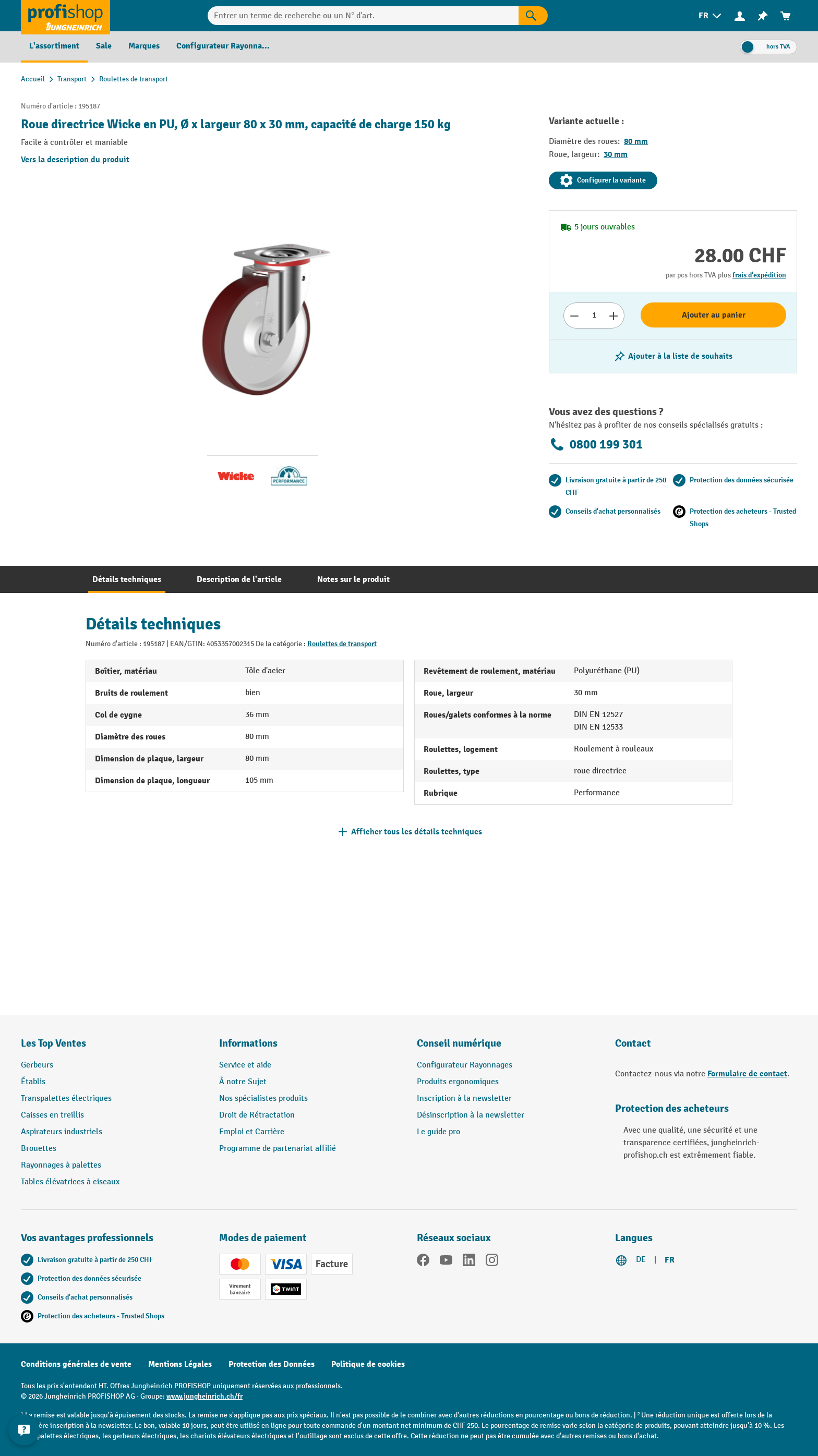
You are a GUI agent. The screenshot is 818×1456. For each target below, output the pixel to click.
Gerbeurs (37, 1065)
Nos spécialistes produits (263, 1098)
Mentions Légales (180, 1364)
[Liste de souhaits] (762, 16)
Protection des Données (271, 1364)
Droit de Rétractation (257, 1115)
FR (670, 1260)
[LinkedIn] (469, 1262)
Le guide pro (438, 1132)
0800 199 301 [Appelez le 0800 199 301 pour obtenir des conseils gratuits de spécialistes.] (596, 444)
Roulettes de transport (342, 643)
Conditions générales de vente (76, 1364)
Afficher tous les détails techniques (416, 832)
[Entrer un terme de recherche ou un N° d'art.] (363, 15)
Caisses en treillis (52, 1115)
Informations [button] (248, 1043)
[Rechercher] (533, 15)
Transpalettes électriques (66, 1098)
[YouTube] (446, 1262)
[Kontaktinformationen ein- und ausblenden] (26, 1430)
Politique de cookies (368, 1364)
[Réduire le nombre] (574, 315)
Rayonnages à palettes (61, 1165)
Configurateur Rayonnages (464, 1065)
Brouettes (38, 1149)
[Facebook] (423, 1262)
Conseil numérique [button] (459, 1043)
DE (641, 1260)
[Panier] (785, 16)
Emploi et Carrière (251, 1132)
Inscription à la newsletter (464, 1098)
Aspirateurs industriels (61, 1132)
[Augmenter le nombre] (613, 315)
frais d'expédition (759, 275)
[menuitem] (710, 16)
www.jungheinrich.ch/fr (204, 1396)
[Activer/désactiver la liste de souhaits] (673, 356)
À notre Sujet (243, 1082)
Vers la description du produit (75, 159)
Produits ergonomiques (458, 1082)
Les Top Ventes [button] (53, 1043)
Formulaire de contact (747, 1074)
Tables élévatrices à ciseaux (70, 1182)
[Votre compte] (739, 15)
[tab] (126, 579)
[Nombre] (594, 315)
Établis (33, 1082)
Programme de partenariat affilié (277, 1149)
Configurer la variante (603, 180)
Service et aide (245, 1065)
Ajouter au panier (713, 315)
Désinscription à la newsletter (470, 1115)
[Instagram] (492, 1262)
